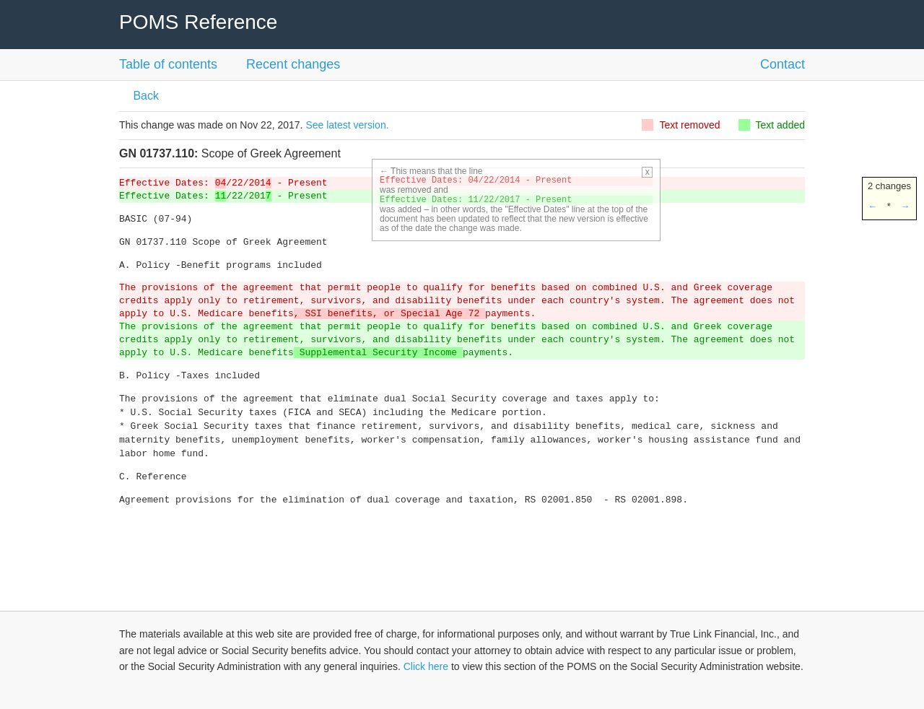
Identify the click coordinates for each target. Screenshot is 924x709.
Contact (782, 64)
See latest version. (346, 125)
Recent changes (293, 64)
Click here (426, 666)
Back (144, 96)
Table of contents (168, 64)
